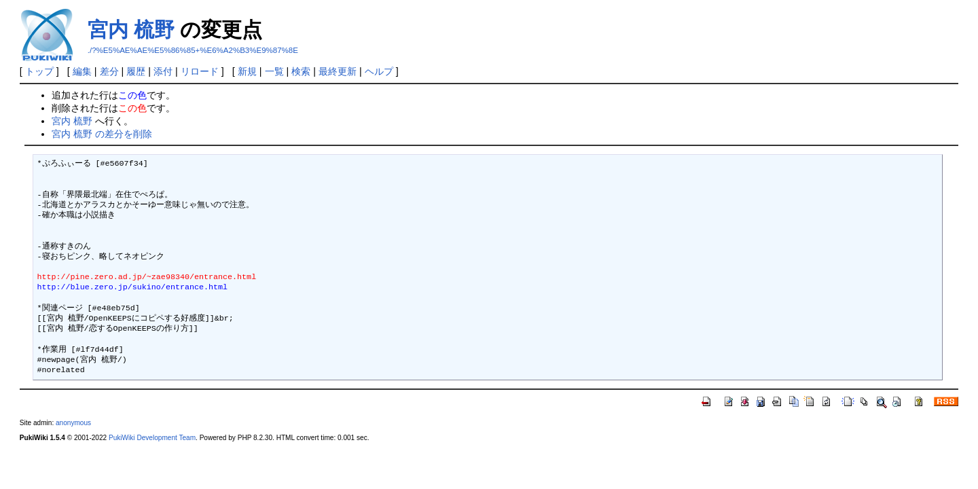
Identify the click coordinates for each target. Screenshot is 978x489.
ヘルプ (379, 71)
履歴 (135, 71)
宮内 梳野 (131, 29)
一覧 (274, 71)
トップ (39, 71)
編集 (82, 71)
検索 (300, 71)
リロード (200, 71)
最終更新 (338, 71)
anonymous (73, 423)
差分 (109, 71)
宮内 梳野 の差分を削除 (102, 133)
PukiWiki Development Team (152, 437)
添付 (163, 71)
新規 (247, 71)
